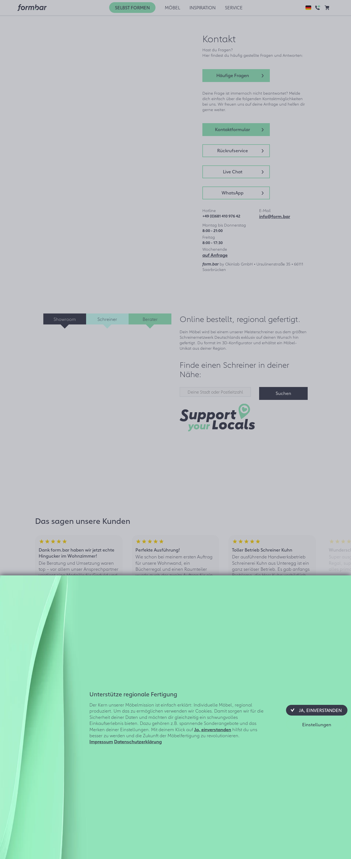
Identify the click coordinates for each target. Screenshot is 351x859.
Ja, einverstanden (212, 729)
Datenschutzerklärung (138, 741)
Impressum (101, 741)
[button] (316, 710)
